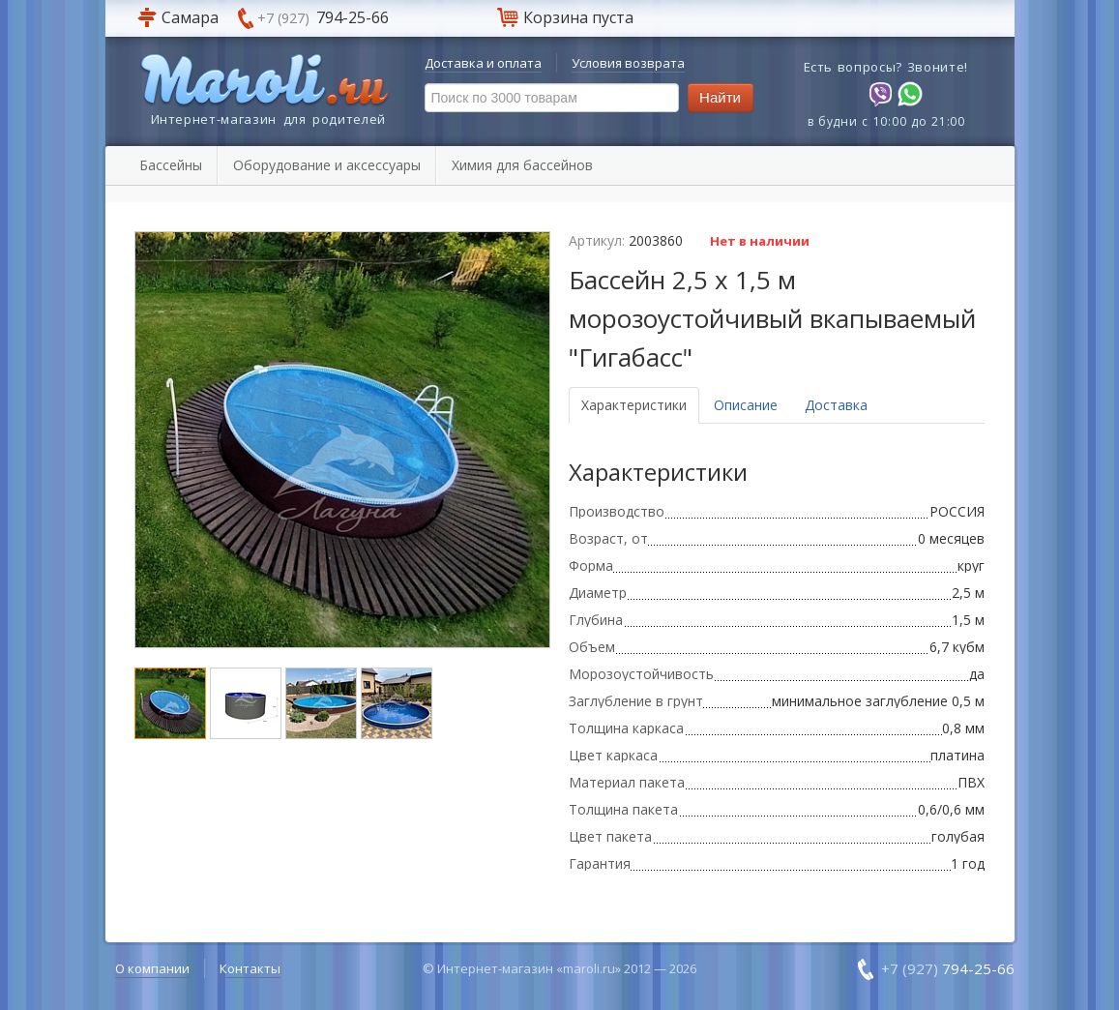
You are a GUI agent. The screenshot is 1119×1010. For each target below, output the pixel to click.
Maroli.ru (264, 81)
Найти (720, 97)
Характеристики (634, 405)
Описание (746, 405)
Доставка (836, 405)
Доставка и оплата (483, 63)
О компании (152, 968)
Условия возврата (628, 63)
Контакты (250, 968)
